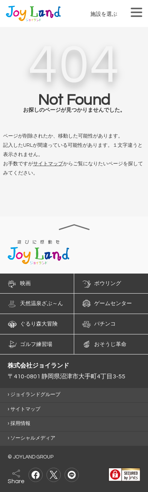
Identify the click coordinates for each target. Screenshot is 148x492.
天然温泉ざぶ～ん (41, 303)
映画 (25, 283)
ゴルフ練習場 (36, 344)
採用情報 (20, 423)
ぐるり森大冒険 (39, 324)
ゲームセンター (113, 303)
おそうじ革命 (110, 344)
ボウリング (107, 283)
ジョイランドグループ (35, 394)
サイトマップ (48, 163)
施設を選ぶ (103, 14)
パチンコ (105, 324)
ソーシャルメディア (32, 438)
